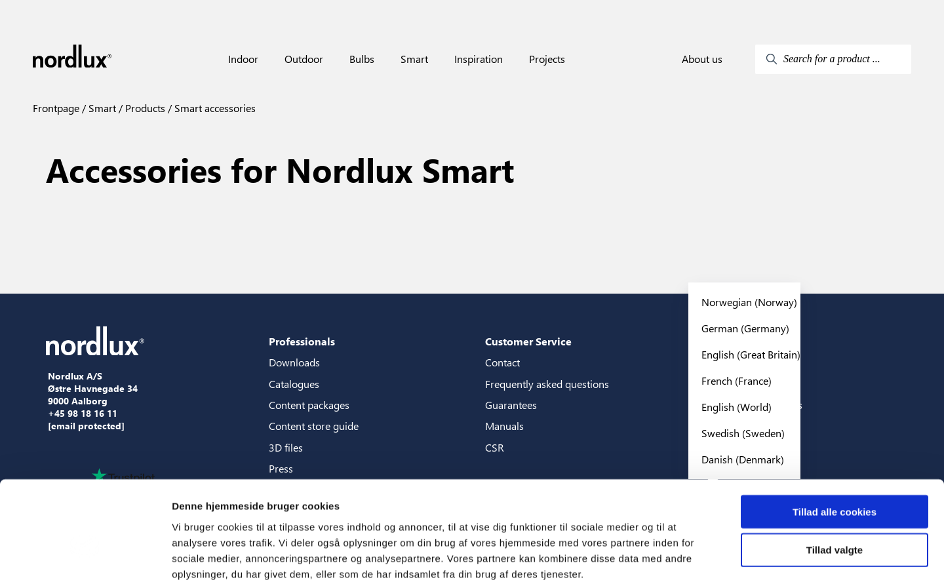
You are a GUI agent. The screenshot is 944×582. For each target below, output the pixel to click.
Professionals (302, 341)
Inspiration (478, 59)
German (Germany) (745, 328)
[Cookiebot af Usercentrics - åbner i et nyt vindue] (85, 556)
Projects (547, 59)
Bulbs (361, 59)
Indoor (243, 59)
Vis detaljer (681, 556)
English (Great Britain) (750, 354)
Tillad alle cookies (834, 440)
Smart (414, 59)
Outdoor (304, 59)
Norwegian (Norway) (749, 302)
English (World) (736, 407)
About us (702, 59)
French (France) (736, 380)
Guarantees (511, 405)
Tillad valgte (834, 479)
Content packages (309, 405)
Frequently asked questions (547, 384)
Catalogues (294, 384)
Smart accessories (214, 108)
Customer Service (528, 341)
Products (144, 108)
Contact (502, 362)
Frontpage (56, 108)
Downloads (294, 362)
